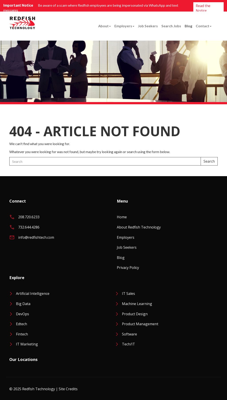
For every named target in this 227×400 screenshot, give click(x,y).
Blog (188, 26)
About (104, 26)
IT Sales (128, 293)
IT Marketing (27, 344)
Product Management (140, 323)
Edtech (21, 323)
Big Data (23, 303)
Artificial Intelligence (32, 293)
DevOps (22, 313)
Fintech (22, 334)
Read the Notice (203, 8)
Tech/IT (128, 344)
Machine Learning (137, 303)
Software (129, 334)
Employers (124, 26)
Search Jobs (171, 26)
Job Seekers (148, 26)
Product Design (135, 313)
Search (209, 161)
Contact (203, 26)
